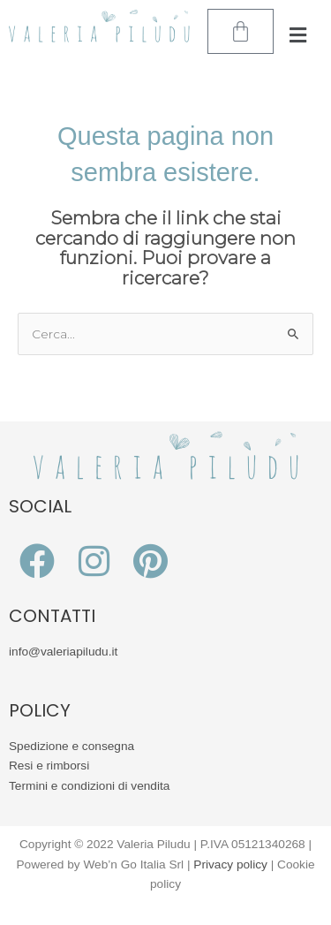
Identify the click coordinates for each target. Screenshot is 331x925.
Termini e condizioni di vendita (89, 785)
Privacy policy (230, 864)
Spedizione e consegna (71, 746)
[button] (298, 36)
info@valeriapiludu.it (63, 651)
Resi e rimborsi (49, 765)
